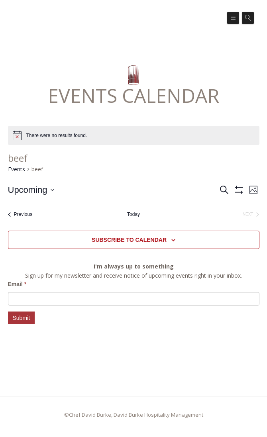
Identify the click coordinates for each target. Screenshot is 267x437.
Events (16, 169)
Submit (21, 318)
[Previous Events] (20, 214)
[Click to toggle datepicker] (31, 189)
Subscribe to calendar (129, 240)
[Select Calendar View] (253, 190)
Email (17, 284)
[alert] (56, 135)
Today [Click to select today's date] (133, 214)
